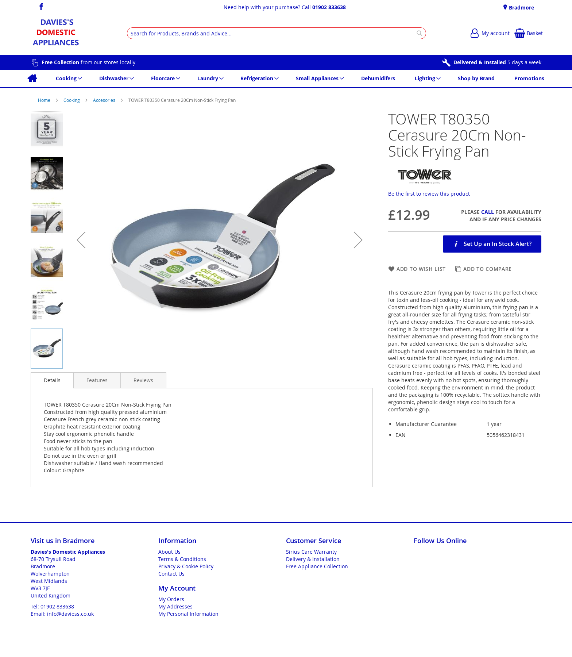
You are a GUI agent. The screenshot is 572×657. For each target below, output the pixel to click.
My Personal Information (188, 613)
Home (44, 100)
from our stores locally (88, 62)
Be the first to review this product (429, 193)
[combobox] (276, 33)
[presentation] (52, 380)
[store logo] (55, 33)
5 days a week (497, 62)
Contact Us (171, 573)
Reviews (143, 380)
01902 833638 (329, 7)
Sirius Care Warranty (311, 551)
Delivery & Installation (313, 559)
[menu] (286, 78)
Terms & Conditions (182, 559)
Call (487, 211)
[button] (81, 240)
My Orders (171, 599)
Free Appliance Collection (317, 566)
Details (52, 380)
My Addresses (175, 606)
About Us (169, 551)
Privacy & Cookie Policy (185, 566)
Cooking (72, 100)
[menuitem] (31, 78)
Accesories (104, 100)
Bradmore (520, 7)
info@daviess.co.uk (70, 613)
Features (97, 380)
